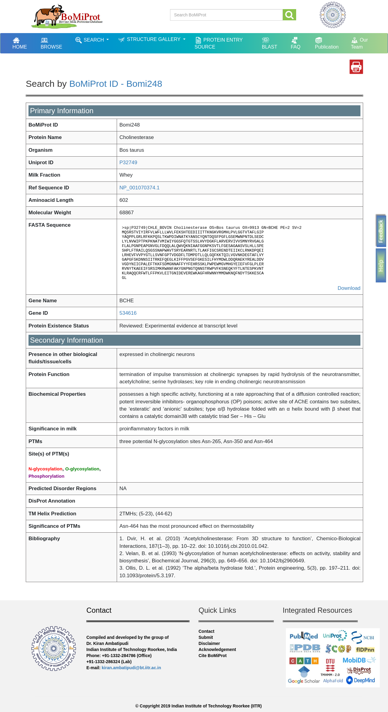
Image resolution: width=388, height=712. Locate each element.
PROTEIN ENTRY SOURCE (219, 42)
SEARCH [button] (90, 40)
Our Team (359, 42)
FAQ (295, 42)
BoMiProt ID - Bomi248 (115, 84)
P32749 (128, 162)
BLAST (269, 42)
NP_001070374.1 (139, 188)
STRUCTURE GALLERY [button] (150, 39)
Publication (327, 42)
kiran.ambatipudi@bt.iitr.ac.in (131, 667)
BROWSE (51, 42)
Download (349, 288)
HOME (22, 42)
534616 (128, 313)
